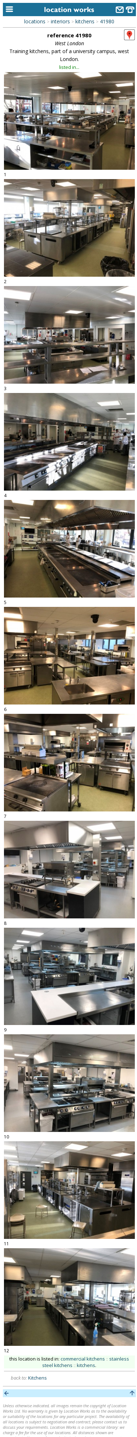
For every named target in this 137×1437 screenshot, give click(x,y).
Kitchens (37, 1378)
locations (34, 21)
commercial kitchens (83, 1359)
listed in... (69, 67)
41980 (107, 21)
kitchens (84, 21)
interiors (60, 21)
